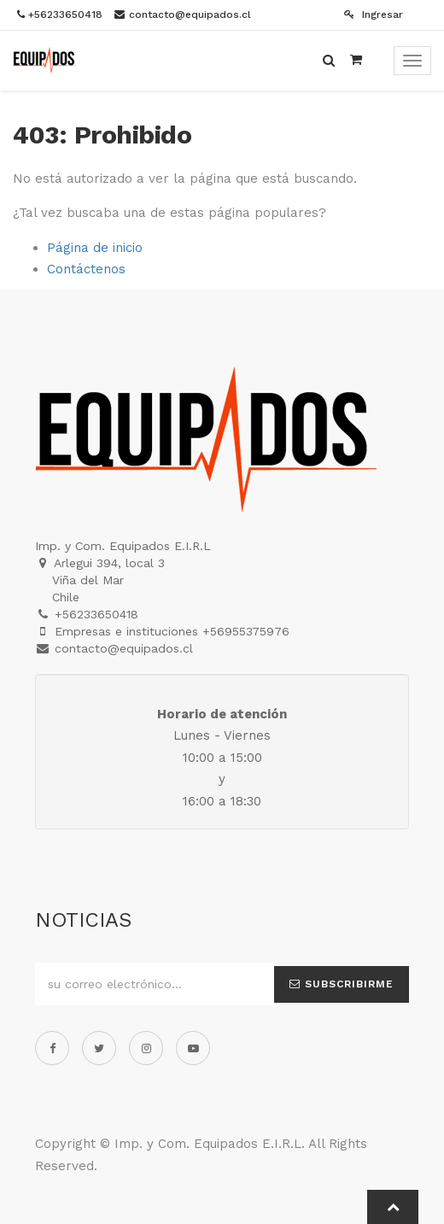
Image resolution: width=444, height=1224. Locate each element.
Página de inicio (95, 247)
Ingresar (373, 14)
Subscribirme (341, 984)
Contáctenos (86, 269)
